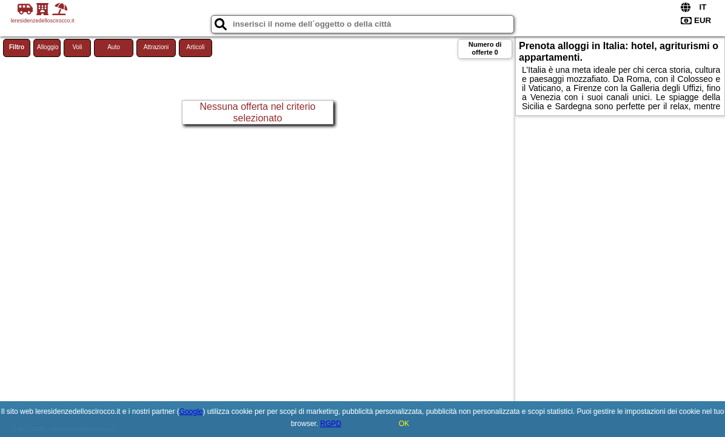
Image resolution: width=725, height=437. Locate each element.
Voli (77, 47)
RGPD (330, 423)
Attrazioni (156, 47)
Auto (113, 47)
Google (191, 411)
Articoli (195, 47)
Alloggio (48, 47)
